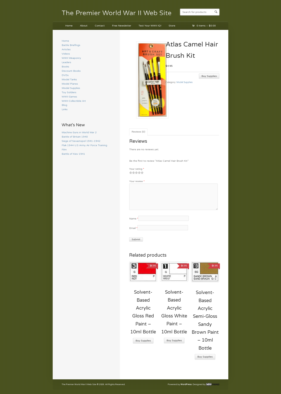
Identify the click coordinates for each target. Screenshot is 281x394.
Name (133, 218)
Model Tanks (69, 79)
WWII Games (69, 96)
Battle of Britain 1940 (75, 136)
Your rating (136, 168)
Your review (137, 181)
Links (65, 109)
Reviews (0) (138, 131)
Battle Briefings (71, 45)
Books (65, 66)
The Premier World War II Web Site (117, 13)
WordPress (186, 384)
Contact (100, 25)
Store (172, 25)
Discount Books (71, 70)
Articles (66, 49)
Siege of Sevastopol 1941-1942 (81, 141)
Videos (66, 53)
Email (133, 228)
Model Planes (70, 83)
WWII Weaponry (71, 58)
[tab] (138, 132)
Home (69, 25)
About (83, 25)
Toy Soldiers (69, 92)
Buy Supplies (209, 76)
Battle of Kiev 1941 (73, 153)
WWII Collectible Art (74, 100)
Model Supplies (184, 82)
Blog (64, 105)
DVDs (65, 75)
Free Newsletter (121, 25)
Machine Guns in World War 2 (79, 132)
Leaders (66, 62)
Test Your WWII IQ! (150, 25)
